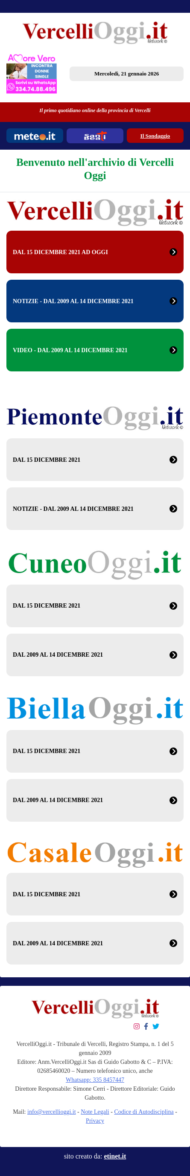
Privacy (95, 1121)
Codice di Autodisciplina (143, 1112)
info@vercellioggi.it (51, 1112)
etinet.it (115, 1156)
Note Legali (95, 1112)
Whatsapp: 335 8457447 (95, 1080)
